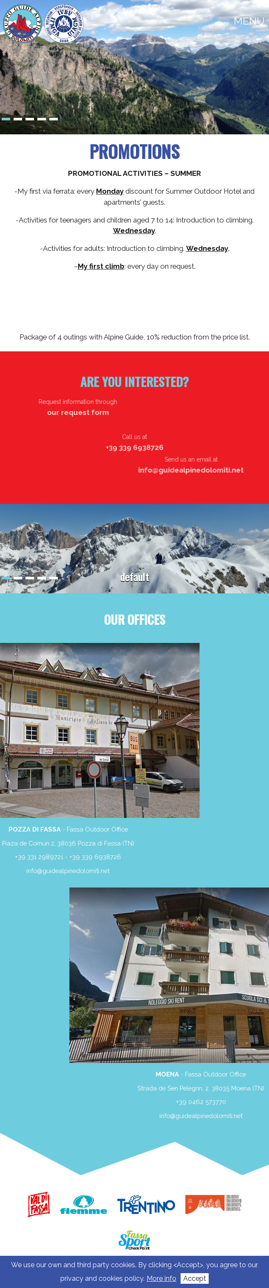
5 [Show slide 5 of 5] (53, 119)
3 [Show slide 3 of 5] (29, 119)
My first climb (101, 266)
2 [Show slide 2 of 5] (18, 119)
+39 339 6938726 (33, 856)
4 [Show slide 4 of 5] (41, 119)
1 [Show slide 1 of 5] (6, 119)
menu (249, 21)
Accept (194, 1278)
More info (161, 1278)
